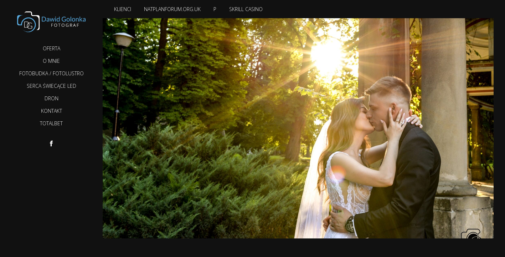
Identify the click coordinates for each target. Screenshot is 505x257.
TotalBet (51, 123)
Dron (51, 98)
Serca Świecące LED (51, 85)
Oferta (51, 48)
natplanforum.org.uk (172, 9)
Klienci (122, 9)
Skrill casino (246, 9)
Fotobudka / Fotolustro (51, 73)
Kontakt (51, 110)
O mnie (51, 60)
